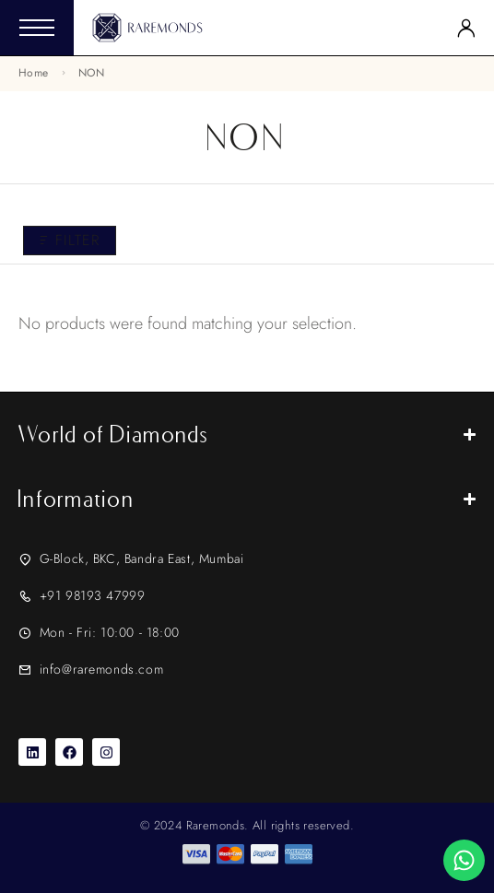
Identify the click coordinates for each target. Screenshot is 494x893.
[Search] (435, 27)
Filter (70, 240)
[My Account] (466, 28)
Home (33, 73)
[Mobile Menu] (37, 27)
